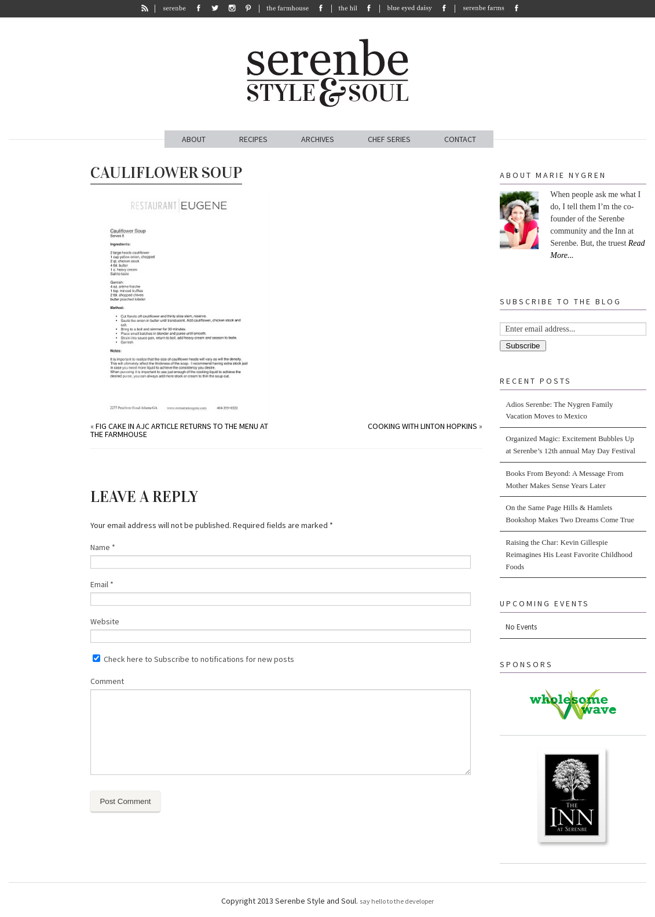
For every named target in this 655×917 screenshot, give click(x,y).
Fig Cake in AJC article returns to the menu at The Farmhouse (179, 430)
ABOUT (194, 139)
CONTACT (460, 139)
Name (102, 547)
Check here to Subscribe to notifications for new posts (193, 659)
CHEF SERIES (389, 139)
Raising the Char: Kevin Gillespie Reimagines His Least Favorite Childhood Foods (569, 554)
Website (104, 621)
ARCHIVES (317, 139)
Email (102, 584)
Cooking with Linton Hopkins (422, 426)
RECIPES (253, 139)
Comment (107, 681)
